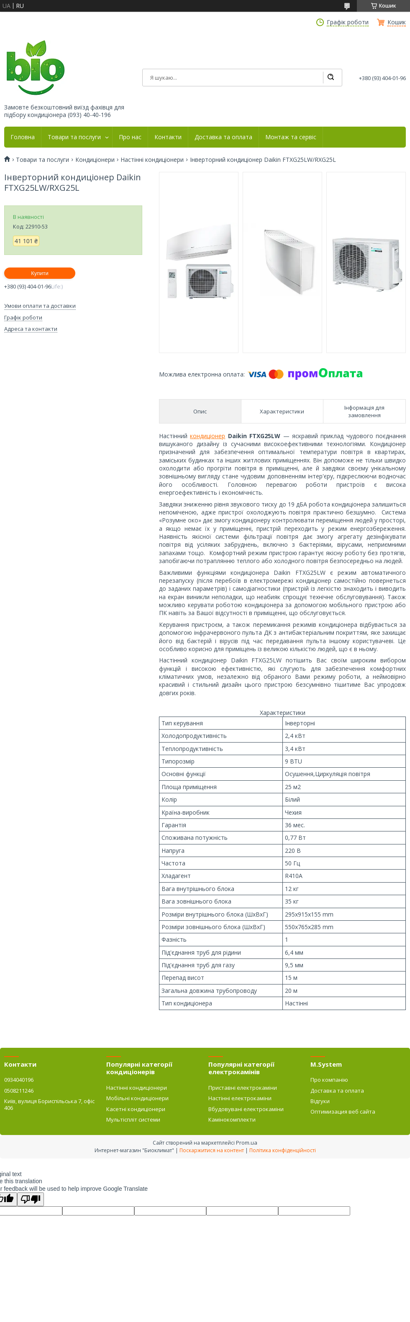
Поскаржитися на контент (211, 1150)
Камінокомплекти (232, 1119)
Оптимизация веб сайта (342, 1111)
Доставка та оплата (223, 137)
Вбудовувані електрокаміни (246, 1109)
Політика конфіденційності (282, 1150)
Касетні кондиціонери (135, 1109)
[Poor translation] (30, 1199)
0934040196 (18, 1079)
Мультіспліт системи (133, 1119)
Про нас (130, 137)
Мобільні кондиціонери (137, 1098)
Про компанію (329, 1079)
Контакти (168, 137)
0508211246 (18, 1090)
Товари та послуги (74, 137)
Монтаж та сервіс (290, 137)
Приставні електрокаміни (242, 1087)
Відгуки (320, 1101)
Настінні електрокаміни (240, 1098)
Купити (40, 273)
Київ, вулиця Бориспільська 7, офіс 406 (49, 1104)
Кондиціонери (95, 160)
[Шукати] (330, 77)
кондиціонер (207, 436)
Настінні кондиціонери (152, 160)
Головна (22, 137)
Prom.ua (246, 1142)
